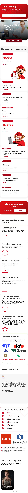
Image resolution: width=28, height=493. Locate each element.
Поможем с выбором (14, 40)
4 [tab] (16, 482)
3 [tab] (14, 482)
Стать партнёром (7, 362)
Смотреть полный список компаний (13, 360)
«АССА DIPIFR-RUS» (9, 391)
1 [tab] (12, 482)
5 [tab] (17, 482)
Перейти (5, 64)
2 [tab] (13, 482)
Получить (20, 210)
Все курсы (14, 15)
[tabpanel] (14, 30)
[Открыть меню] (2, 2)
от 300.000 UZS (8, 210)
